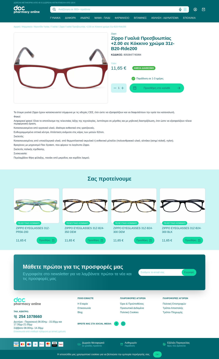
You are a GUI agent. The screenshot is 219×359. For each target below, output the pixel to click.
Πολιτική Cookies (129, 312)
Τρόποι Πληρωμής (173, 312)
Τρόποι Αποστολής (173, 308)
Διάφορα (70, 18)
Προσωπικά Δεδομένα (132, 308)
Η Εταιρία (83, 303)
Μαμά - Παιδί (102, 18)
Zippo (113, 33)
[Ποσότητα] (118, 88)
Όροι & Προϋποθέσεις (132, 303)
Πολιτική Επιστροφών (174, 303)
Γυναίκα (55, 18)
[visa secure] (55, 344)
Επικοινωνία (84, 308)
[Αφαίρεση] (114, 88)
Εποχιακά (189, 18)
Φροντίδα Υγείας (41, 26)
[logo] (30, 9)
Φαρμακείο (122, 18)
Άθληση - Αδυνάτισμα (165, 18)
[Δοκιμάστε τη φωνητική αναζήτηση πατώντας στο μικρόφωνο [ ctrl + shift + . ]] (180, 9)
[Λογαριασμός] (195, 9)
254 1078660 (30, 316)
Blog (80, 312)
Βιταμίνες (140, 18)
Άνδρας (85, 18)
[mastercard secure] (49, 344)
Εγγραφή (189, 272)
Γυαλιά (54, 26)
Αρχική (17, 26)
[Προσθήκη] (122, 88)
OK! (157, 354)
